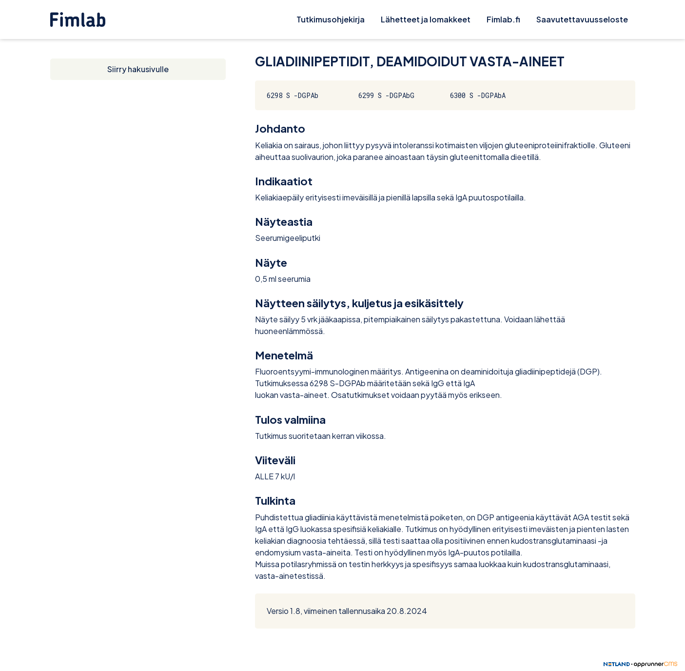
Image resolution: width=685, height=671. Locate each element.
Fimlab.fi (503, 19)
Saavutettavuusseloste (582, 19)
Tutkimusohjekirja (330, 19)
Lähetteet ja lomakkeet (425, 19)
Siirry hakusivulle (138, 69)
